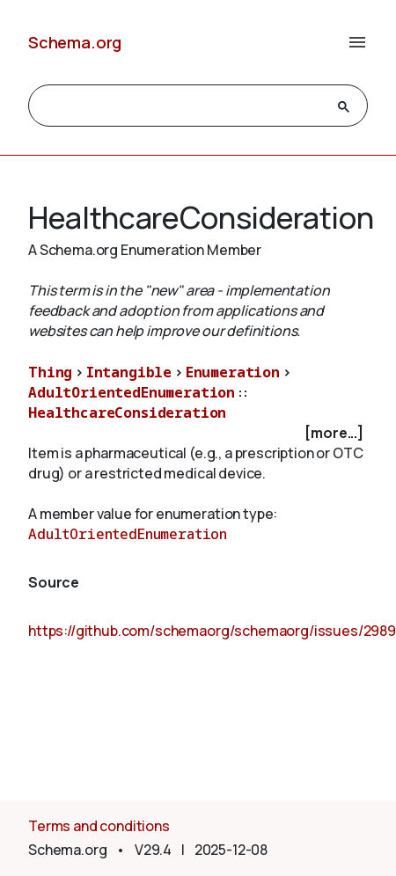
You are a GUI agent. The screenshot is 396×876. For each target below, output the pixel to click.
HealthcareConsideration (127, 412)
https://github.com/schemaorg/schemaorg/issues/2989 (212, 630)
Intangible (129, 372)
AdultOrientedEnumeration (131, 392)
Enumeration (233, 372)
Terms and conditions (99, 826)
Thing (50, 372)
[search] (182, 106)
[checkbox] (198, 433)
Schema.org (74, 42)
